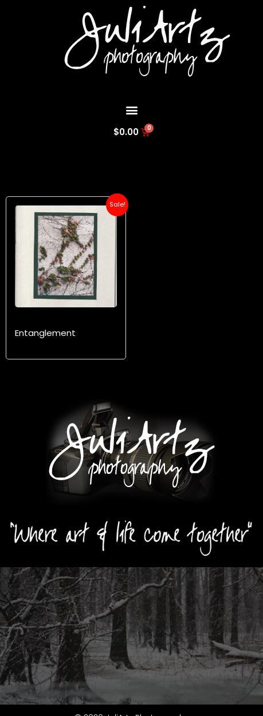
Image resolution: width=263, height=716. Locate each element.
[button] (131, 109)
